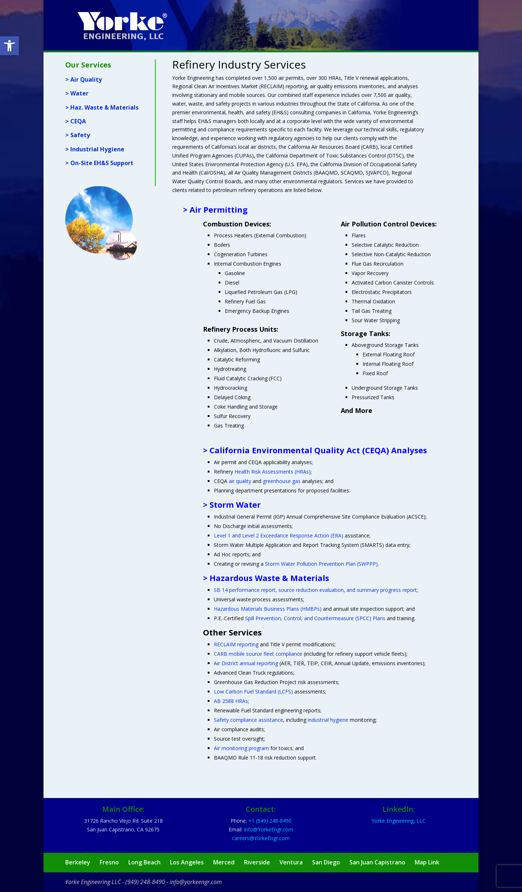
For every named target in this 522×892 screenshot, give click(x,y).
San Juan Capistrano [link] (377, 862)
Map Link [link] (427, 862)
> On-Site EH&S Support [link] (99, 163)
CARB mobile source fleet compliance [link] (258, 653)
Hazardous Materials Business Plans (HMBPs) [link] (268, 608)
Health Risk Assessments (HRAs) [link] (273, 471)
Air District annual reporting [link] (246, 663)
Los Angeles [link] (187, 862)
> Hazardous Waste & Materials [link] (266, 577)
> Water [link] (76, 93)
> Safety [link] (77, 135)
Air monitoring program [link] (241, 748)
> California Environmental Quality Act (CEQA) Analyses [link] (315, 450)
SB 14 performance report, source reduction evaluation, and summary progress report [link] (315, 589)
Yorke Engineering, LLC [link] (399, 820)
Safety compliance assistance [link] (248, 719)
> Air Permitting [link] (215, 209)
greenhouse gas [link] (282, 481)
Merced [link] (224, 862)
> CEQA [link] (75, 121)
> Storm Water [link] (232, 504)
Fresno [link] (109, 862)
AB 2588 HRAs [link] (231, 700)
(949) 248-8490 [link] (145, 882)
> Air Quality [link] (83, 79)
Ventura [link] (291, 862)
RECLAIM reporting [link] (236, 644)
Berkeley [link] (77, 862)
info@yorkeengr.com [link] (196, 882)
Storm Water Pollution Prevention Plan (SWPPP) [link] (321, 563)
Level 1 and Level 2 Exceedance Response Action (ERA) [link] (278, 535)
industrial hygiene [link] (328, 719)
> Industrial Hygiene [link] (94, 149)
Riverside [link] (257, 862)
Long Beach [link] (144, 862)
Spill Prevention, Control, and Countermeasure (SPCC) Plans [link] (315, 618)
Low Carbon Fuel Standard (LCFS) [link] (253, 691)
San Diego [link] (326, 862)
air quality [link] (240, 481)
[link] (9, 45)
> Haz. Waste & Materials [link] (101, 107)
